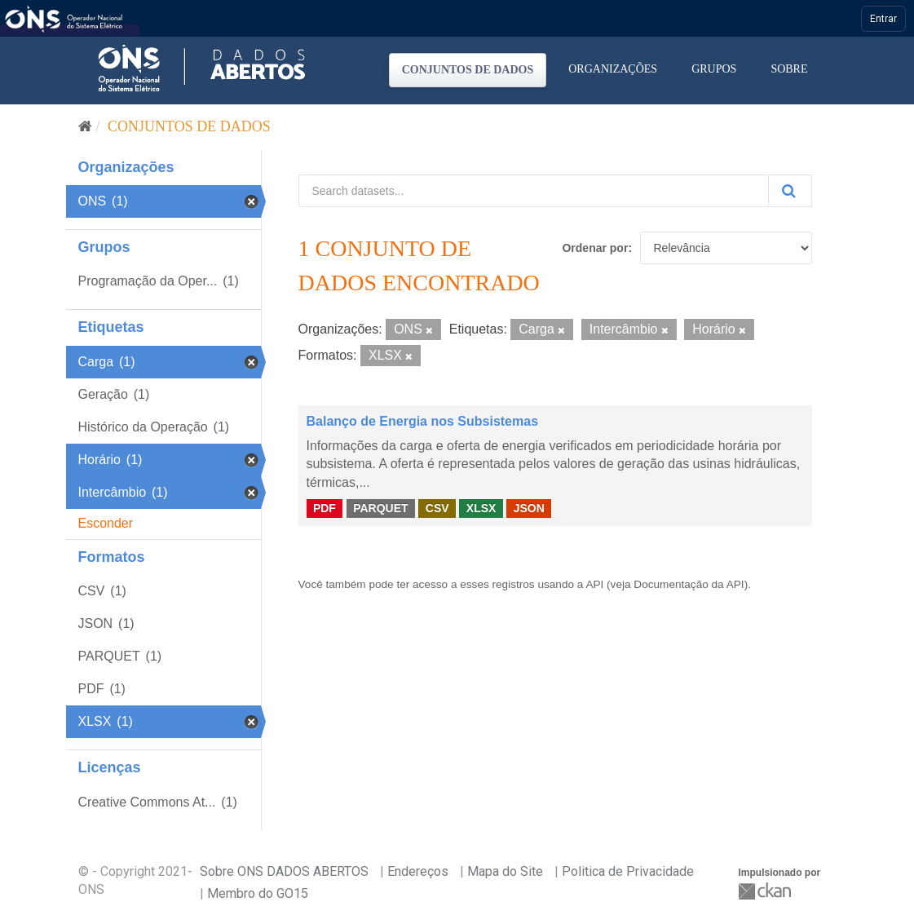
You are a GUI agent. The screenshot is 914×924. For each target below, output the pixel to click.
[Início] (85, 126)
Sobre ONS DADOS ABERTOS (284, 871)
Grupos (713, 69)
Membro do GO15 (257, 893)
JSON (529, 508)
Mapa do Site (505, 871)
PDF (324, 508)
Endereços (417, 871)
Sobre (788, 69)
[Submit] (790, 191)
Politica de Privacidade (628, 871)
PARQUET (380, 508)
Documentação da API (689, 584)
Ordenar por (595, 247)
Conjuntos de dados (468, 70)
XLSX (481, 508)
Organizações (612, 69)
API (594, 584)
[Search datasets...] (533, 191)
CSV (437, 508)
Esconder (106, 523)
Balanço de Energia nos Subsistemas (423, 421)
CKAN (766, 891)
